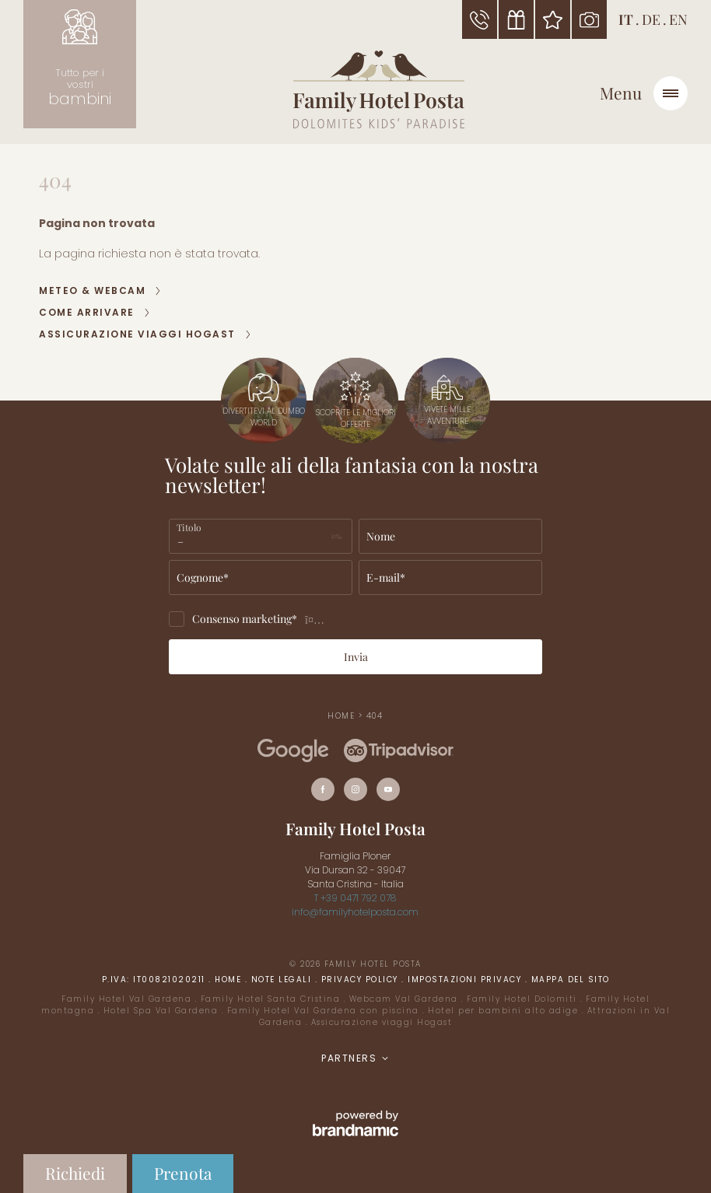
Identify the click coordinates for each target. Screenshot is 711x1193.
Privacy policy (361, 979)
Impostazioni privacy (466, 979)
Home (343, 716)
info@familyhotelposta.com (355, 911)
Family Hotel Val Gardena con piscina (325, 1010)
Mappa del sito (570, 979)
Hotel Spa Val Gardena (162, 1010)
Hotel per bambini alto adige (505, 1010)
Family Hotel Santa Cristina (272, 999)
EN (678, 19)
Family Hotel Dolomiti (523, 999)
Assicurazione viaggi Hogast (382, 1022)
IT (625, 19)
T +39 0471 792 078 (355, 897)
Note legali (283, 979)
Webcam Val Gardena (405, 999)
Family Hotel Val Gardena (128, 999)
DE (651, 19)
